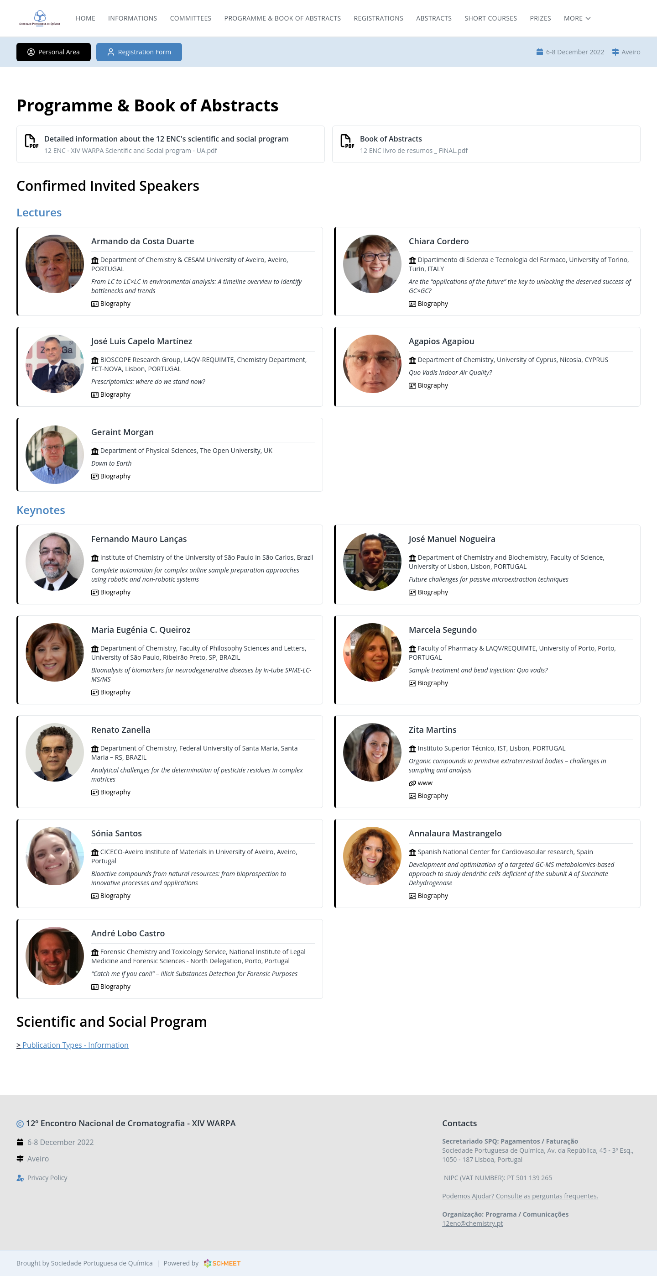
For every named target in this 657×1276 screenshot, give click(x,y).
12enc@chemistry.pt (472, 1223)
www (421, 782)
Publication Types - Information (75, 1045)
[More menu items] (577, 18)
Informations (132, 18)
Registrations (379, 18)
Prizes (541, 18)
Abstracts (434, 18)
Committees (191, 18)
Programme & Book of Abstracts (282, 18)
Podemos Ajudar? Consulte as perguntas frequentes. (520, 1196)
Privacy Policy (47, 1177)
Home (85, 18)
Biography (110, 303)
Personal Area (53, 51)
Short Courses (490, 18)
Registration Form (139, 51)
